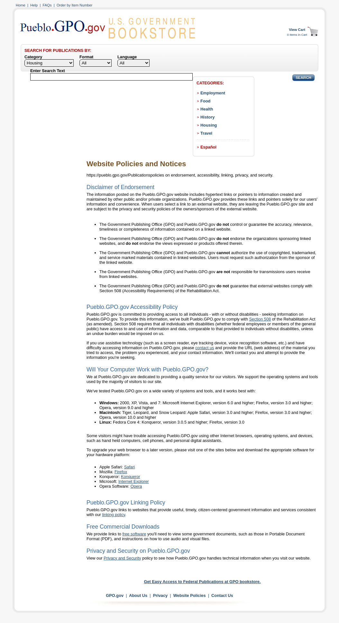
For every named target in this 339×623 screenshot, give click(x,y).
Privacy (160, 595)
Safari (129, 467)
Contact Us (222, 595)
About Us (138, 595)
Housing (208, 125)
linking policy (113, 514)
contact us (204, 347)
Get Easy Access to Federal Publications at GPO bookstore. (202, 581)
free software (134, 534)
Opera (136, 486)
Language (127, 56)
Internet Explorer (133, 481)
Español (208, 147)
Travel (206, 133)
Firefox (121, 471)
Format (86, 56)
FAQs (47, 5)
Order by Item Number (74, 5)
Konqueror (130, 476)
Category (33, 56)
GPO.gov (115, 595)
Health (206, 109)
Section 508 (260, 319)
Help (34, 5)
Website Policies (189, 595)
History (207, 117)
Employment (212, 93)
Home (20, 5)
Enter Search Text (47, 70)
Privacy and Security (122, 558)
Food (205, 101)
